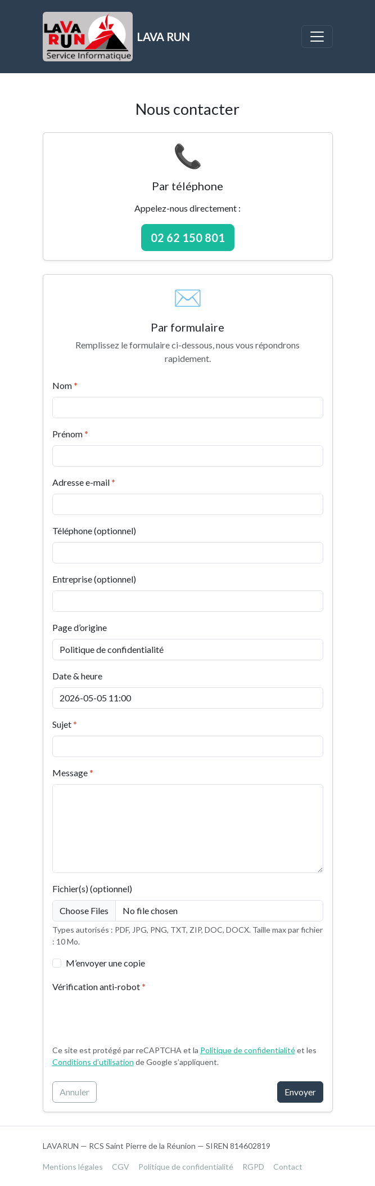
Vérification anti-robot (99, 986)
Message (72, 772)
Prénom (70, 433)
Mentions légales (73, 1166)
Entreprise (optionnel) (94, 579)
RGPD (253, 1166)
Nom (65, 385)
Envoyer (300, 1091)
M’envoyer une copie (105, 962)
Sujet (64, 724)
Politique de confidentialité (247, 1050)
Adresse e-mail (83, 482)
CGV (120, 1166)
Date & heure (77, 675)
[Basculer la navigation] (317, 36)
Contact (287, 1166)
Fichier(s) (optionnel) (92, 888)
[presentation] (137, 1020)
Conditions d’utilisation (93, 1062)
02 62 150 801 (188, 237)
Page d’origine (79, 627)
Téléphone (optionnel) (94, 530)
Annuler (74, 1091)
